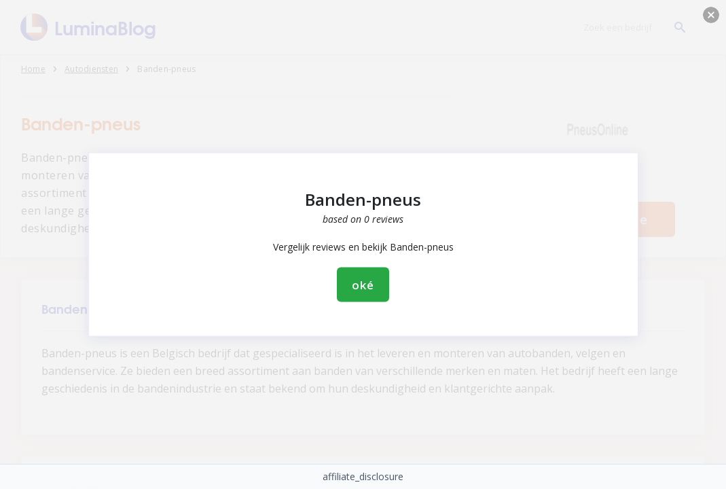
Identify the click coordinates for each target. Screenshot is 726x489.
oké (363, 285)
